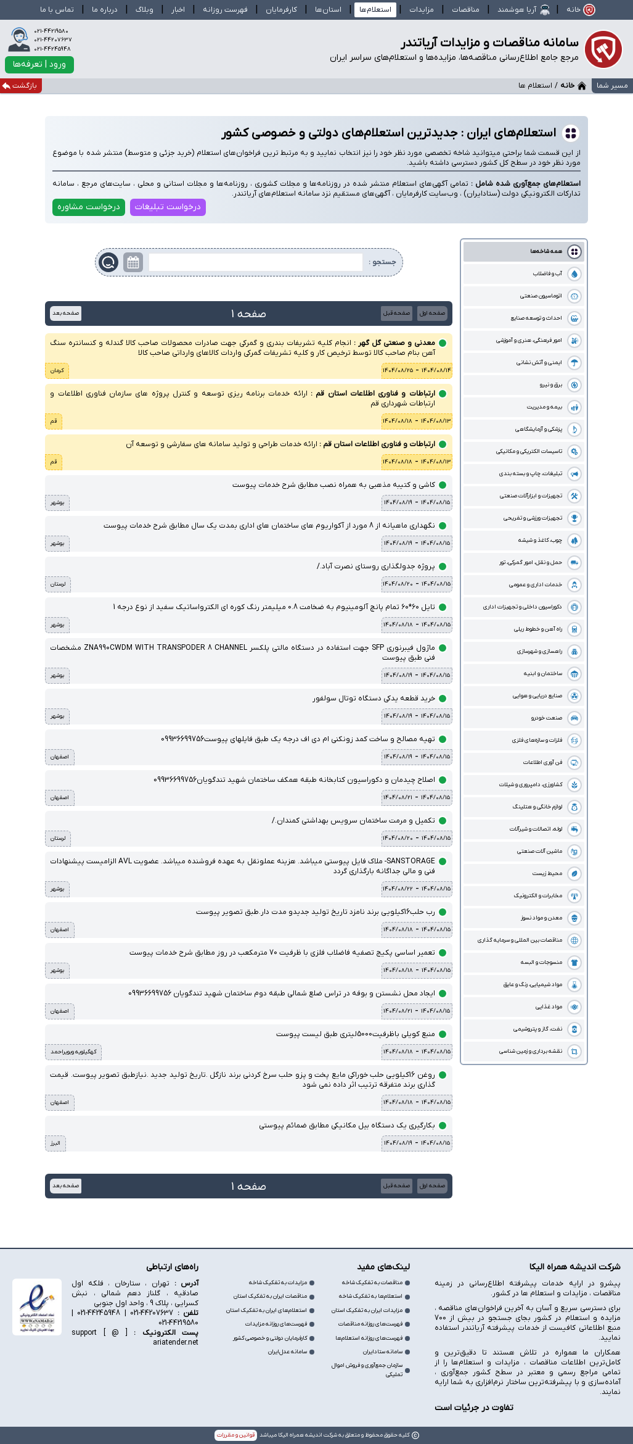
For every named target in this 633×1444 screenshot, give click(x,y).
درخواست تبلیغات (168, 207)
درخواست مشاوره (88, 207)
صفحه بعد (65, 313)
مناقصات (466, 10)
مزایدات (421, 10)
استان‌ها (328, 10)
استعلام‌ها (375, 10)
